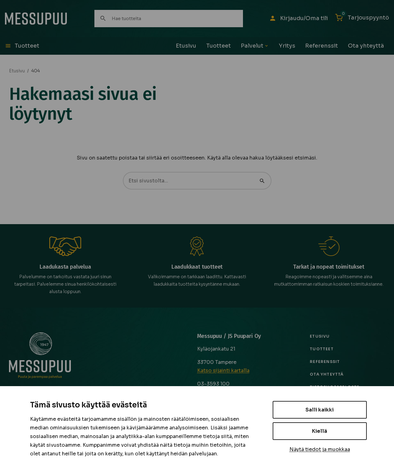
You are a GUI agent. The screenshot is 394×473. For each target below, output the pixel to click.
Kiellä (319, 431)
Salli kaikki (319, 410)
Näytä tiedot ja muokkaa (319, 449)
